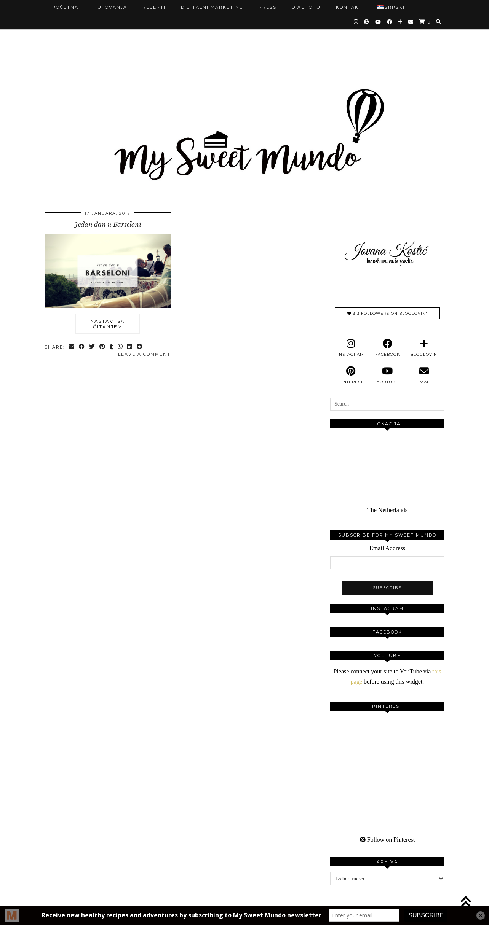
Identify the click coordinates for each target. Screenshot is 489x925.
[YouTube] (378, 21)
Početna (65, 7)
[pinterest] (350, 375)
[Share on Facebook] (82, 347)
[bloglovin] (424, 348)
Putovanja (110, 7)
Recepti (154, 7)
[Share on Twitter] (92, 347)
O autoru (306, 7)
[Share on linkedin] (130, 347)
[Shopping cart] (425, 21)
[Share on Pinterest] (102, 347)
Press (267, 7)
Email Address (387, 548)
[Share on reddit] (140, 347)
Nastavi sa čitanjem (107, 324)
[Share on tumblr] (112, 347)
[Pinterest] (367, 21)
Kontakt (349, 7)
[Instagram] (356, 21)
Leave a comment (144, 354)
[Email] (411, 21)
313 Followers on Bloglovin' (387, 313)
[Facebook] (390, 21)
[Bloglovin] (400, 21)
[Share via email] (72, 347)
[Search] (439, 21)
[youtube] (387, 375)
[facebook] (387, 348)
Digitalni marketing (212, 7)
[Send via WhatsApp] (120, 347)
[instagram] (350, 348)
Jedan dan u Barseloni (107, 224)
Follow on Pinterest (387, 839)
